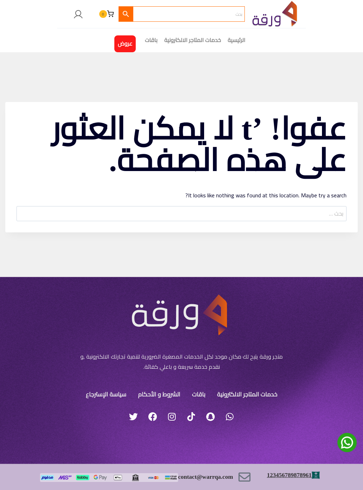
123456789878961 (287, 474)
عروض (125, 44)
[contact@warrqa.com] (244, 477)
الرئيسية (236, 40)
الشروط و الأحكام (160, 393)
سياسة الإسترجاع (109, 393)
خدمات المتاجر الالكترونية (192, 40)
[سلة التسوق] (106, 14)
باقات (197, 393)
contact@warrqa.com (204, 476)
